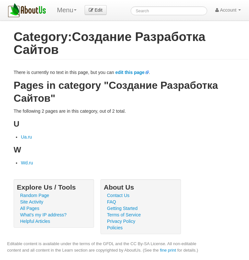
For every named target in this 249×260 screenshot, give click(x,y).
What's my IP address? (43, 214)
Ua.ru (26, 137)
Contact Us (118, 195)
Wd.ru (27, 162)
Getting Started (122, 208)
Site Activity (31, 201)
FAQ (111, 201)
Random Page (34, 195)
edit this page (130, 72)
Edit (95, 10)
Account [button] (228, 10)
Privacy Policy (121, 221)
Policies (115, 227)
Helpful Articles (35, 221)
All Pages (29, 208)
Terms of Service (124, 214)
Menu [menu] (67, 10)
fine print (168, 250)
